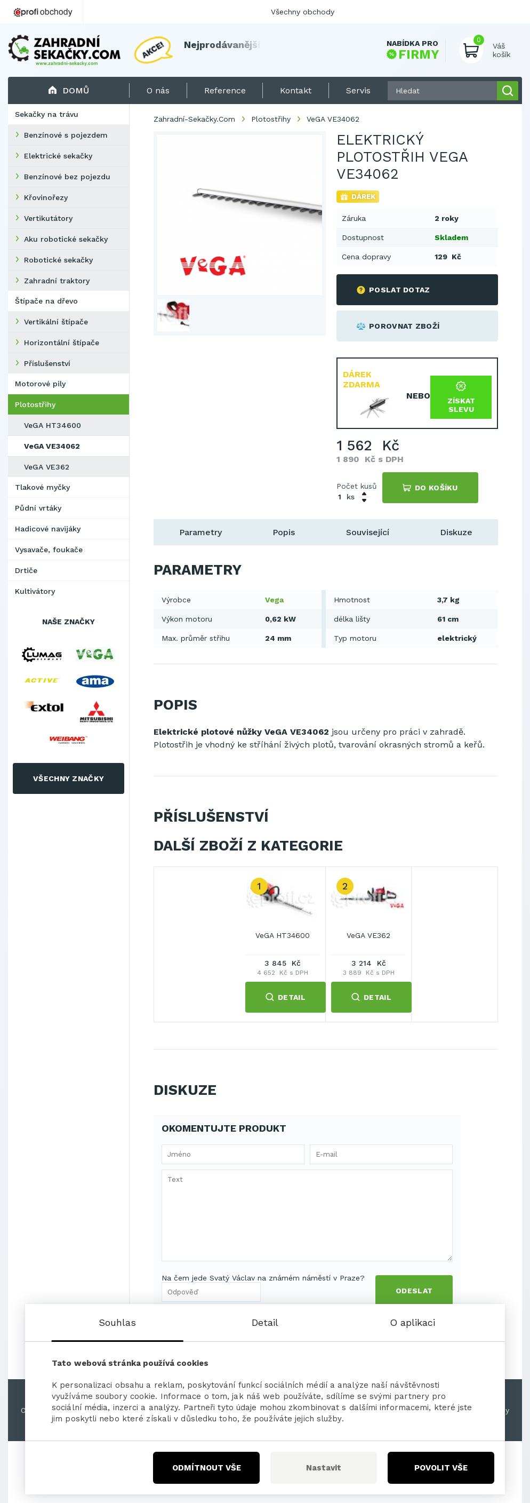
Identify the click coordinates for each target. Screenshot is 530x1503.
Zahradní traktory (57, 280)
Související (367, 532)
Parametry (200, 532)
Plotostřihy (35, 404)
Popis (283, 532)
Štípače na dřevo (46, 301)
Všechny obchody (302, 11)
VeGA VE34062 (52, 446)
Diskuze (456, 532)
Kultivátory (35, 591)
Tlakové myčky (42, 487)
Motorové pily (40, 383)
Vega (274, 599)
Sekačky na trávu (46, 114)
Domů (69, 90)
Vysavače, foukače (49, 549)
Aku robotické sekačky (66, 239)
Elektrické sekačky (58, 156)
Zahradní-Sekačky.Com (194, 119)
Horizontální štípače (61, 342)
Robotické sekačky (58, 260)
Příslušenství (47, 363)
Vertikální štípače (56, 321)
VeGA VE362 (46, 467)
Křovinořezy (46, 197)
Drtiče (26, 570)
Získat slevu (461, 397)
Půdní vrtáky (38, 508)
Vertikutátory (48, 218)
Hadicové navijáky (48, 528)
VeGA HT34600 (52, 425)
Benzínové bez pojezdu (67, 176)
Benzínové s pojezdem (66, 135)
